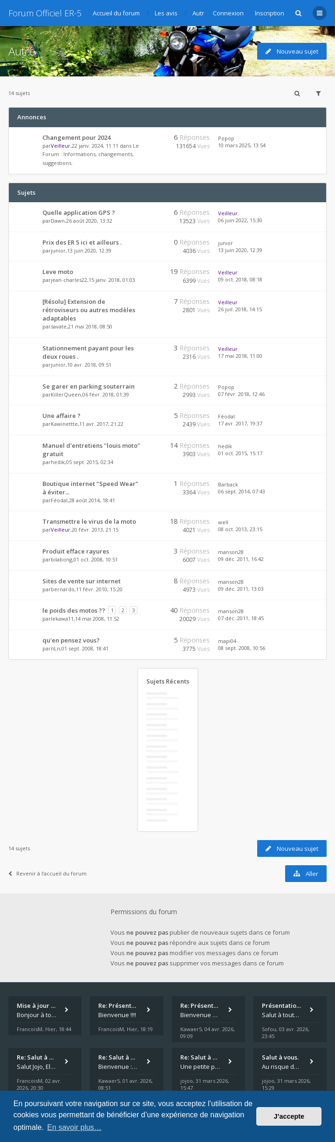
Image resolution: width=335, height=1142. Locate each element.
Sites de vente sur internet (81, 581)
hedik (58, 461)
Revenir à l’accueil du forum (47, 873)
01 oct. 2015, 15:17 (240, 453)
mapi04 (227, 640)
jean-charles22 (69, 279)
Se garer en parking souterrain (88, 386)
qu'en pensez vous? (71, 640)
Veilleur (60, 145)
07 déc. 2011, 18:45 (241, 618)
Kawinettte (64, 423)
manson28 (231, 551)
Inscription (269, 13)
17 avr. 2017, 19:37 (240, 423)
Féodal (226, 416)
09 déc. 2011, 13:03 (241, 588)
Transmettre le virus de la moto (89, 521)
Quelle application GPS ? (78, 212)
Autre (21, 51)
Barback (228, 484)
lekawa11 (62, 618)
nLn (55, 648)
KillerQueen (66, 394)
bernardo (63, 589)
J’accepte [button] (288, 1116)
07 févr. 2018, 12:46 (241, 393)
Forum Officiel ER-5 (45, 13)
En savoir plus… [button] (74, 1127)
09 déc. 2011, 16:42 (241, 558)
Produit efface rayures (75, 551)
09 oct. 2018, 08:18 (240, 279)
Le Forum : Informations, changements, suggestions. (90, 154)
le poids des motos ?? (73, 610)
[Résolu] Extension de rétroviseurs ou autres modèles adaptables (88, 309)
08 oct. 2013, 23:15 (240, 529)
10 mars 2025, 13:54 (242, 145)
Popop (226, 138)
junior (58, 250)
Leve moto (57, 271)
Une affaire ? (61, 415)
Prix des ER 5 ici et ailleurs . (82, 242)
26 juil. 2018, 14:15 (240, 309)
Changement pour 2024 (76, 137)
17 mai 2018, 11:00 (240, 355)
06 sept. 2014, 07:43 (241, 491)
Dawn (58, 220)
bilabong (61, 559)
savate (59, 326)
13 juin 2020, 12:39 (240, 249)
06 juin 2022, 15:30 (240, 220)
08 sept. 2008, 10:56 (241, 647)
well (223, 522)
